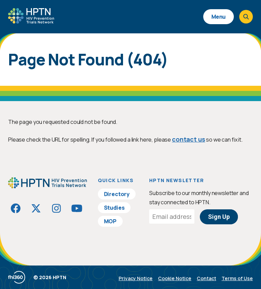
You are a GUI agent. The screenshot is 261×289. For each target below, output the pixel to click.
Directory (117, 194)
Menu (218, 16)
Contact (206, 278)
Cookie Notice (174, 278)
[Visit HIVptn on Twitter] (36, 208)
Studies (114, 207)
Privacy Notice (136, 278)
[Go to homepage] (31, 21)
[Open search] (246, 16)
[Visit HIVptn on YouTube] (76, 208)
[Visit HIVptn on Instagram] (56, 208)
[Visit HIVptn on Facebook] (15, 208)
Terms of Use (237, 278)
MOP (110, 221)
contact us (188, 139)
